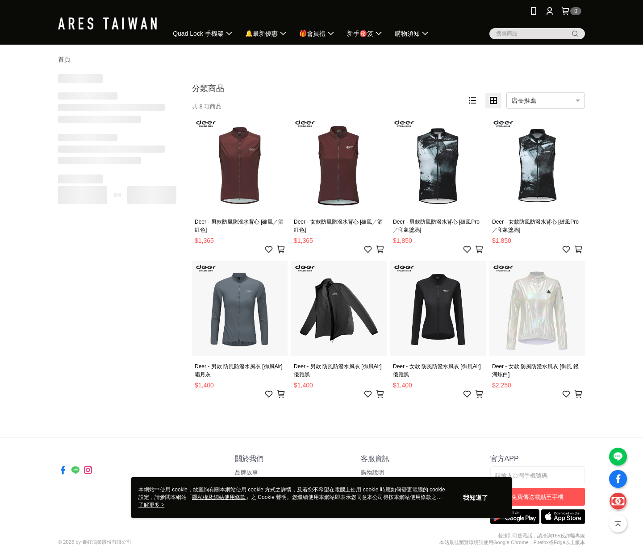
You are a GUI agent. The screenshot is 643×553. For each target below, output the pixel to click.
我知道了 (475, 497)
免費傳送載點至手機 (537, 497)
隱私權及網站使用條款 (219, 497)
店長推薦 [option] (523, 100)
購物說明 (372, 472)
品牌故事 (246, 472)
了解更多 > (151, 505)
